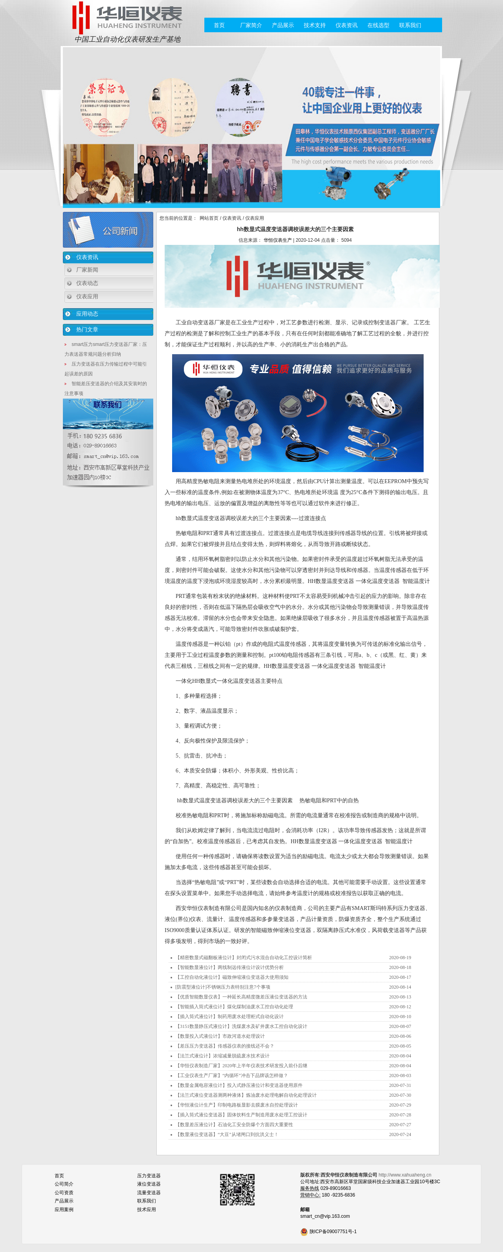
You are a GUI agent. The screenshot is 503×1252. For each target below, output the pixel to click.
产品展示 (283, 25)
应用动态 (87, 314)
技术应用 (146, 1209)
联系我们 (410, 25)
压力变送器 (149, 1175)
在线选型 (378, 25)
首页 (219, 25)
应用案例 (64, 1209)
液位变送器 (149, 1184)
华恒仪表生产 (278, 240)
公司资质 (64, 1192)
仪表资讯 (347, 25)
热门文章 (87, 329)
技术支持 (315, 25)
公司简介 (64, 1184)
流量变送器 (149, 1192)
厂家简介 (251, 25)
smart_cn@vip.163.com (325, 1216)
